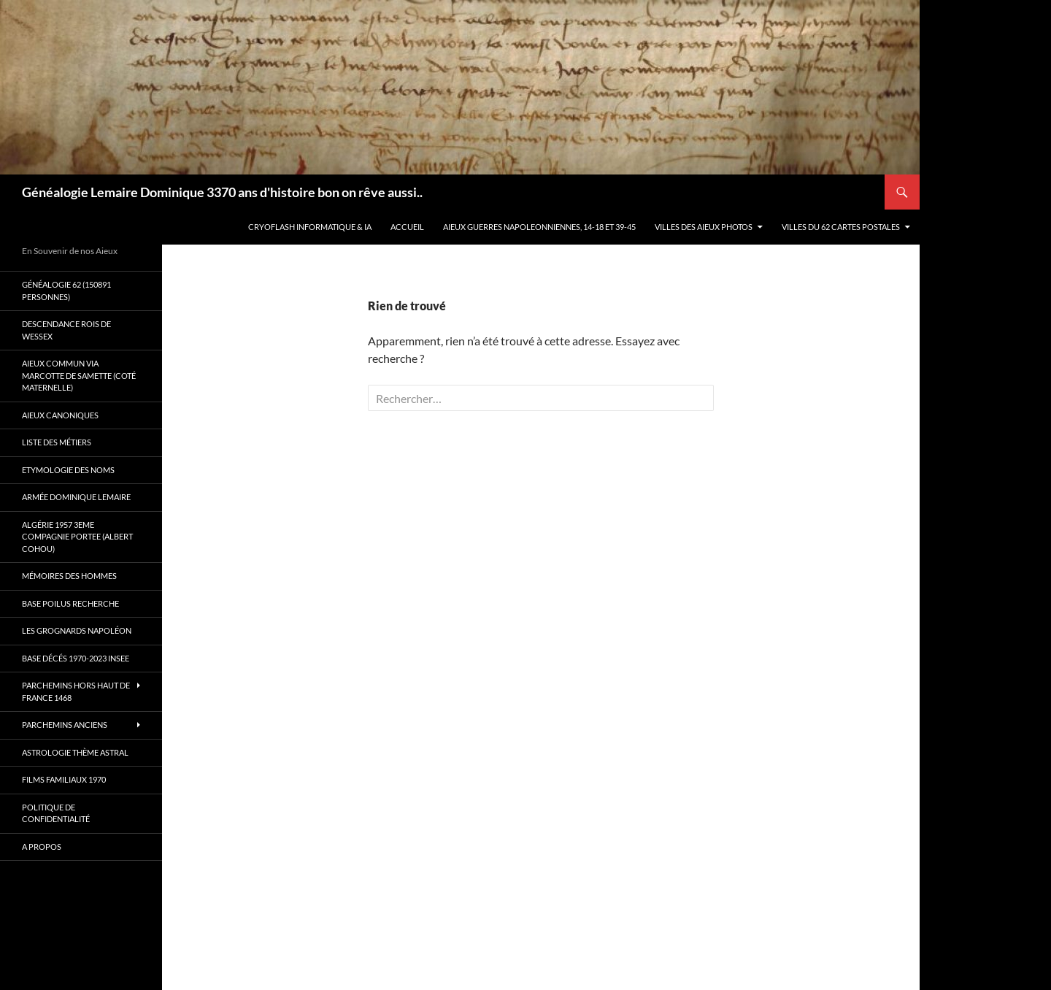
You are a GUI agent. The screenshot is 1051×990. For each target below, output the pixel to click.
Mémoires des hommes (69, 575)
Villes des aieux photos (703, 226)
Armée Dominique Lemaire (76, 497)
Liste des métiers (56, 442)
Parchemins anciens (64, 724)
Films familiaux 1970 (64, 779)
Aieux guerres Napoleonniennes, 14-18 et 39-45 (539, 226)
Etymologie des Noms (68, 470)
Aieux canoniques (60, 415)
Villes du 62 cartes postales (841, 226)
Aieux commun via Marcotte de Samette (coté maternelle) (79, 375)
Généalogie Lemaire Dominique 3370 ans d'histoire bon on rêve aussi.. (222, 192)
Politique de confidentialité (56, 813)
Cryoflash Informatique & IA (309, 226)
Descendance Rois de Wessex (66, 330)
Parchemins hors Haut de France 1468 (76, 691)
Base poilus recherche (70, 603)
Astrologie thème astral (75, 752)
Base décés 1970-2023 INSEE (75, 658)
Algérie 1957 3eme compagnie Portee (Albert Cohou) (77, 536)
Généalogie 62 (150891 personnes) (66, 291)
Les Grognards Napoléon (76, 630)
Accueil (407, 226)
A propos (41, 846)
